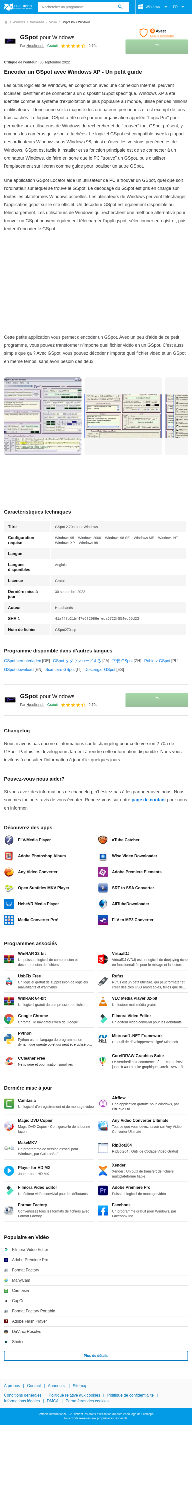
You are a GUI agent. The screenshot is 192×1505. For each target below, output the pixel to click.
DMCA (52, 1401)
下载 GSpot (122, 661)
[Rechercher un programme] (120, 7)
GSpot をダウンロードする (77, 661)
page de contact (149, 799)
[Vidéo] (53, 22)
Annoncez (57, 1386)
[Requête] (84, 7)
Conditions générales (23, 1395)
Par (32, 46)
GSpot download (19, 669)
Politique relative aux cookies (74, 1395)
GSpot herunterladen (22, 661)
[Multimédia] (37, 22)
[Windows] (19, 22)
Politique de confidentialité (130, 1395)
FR (179, 7)
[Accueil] (6, 22)
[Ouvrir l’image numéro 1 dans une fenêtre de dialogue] (123, 416)
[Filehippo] (18, 7)
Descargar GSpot (100, 669)
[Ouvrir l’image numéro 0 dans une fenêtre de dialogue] (43, 416)
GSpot (47, 37)
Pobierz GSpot (157, 661)
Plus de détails (96, 1356)
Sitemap (80, 1386)
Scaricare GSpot (59, 669)
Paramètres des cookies (87, 1401)
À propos (12, 1386)
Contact (34, 1386)
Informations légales (22, 1401)
